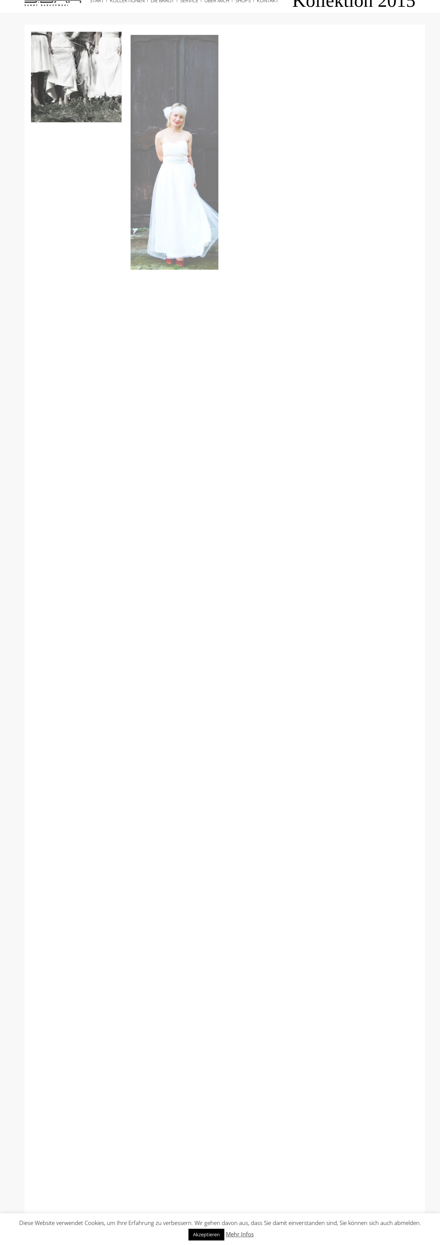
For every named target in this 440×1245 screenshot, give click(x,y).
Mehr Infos (240, 1234)
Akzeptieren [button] (206, 1234)
